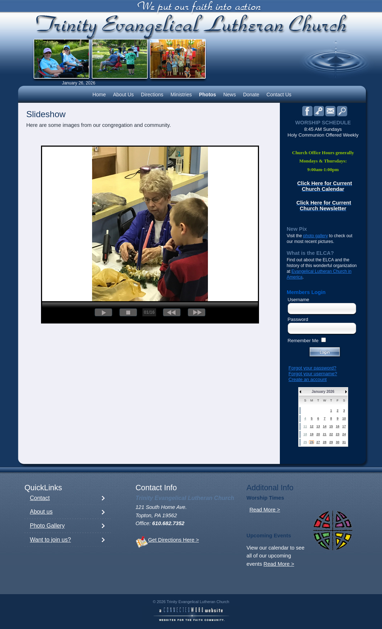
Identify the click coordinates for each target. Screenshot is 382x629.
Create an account (307, 379)
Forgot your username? (312, 373)
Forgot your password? (312, 368)
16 (337, 426)
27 (318, 442)
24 (344, 434)
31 (344, 442)
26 (311, 442)
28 (324, 442)
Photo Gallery (47, 526)
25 (305, 442)
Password (298, 319)
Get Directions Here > (173, 540)
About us (41, 512)
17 (344, 426)
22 (331, 434)
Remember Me (303, 340)
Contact (40, 498)
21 (324, 434)
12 (311, 426)
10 (344, 418)
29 (331, 442)
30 (337, 442)
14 (324, 426)
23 (337, 434)
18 (305, 434)
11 (305, 426)
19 (311, 434)
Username (298, 299)
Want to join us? (50, 540)
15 (331, 426)
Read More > (264, 510)
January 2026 (322, 392)
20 (318, 434)
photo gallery (315, 235)
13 (318, 426)
